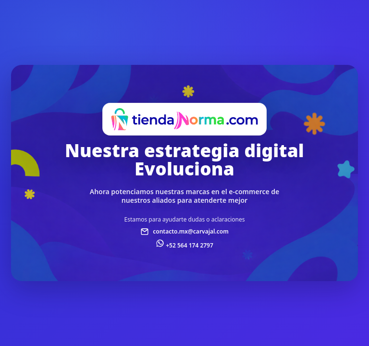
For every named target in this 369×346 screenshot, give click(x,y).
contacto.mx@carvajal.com (191, 231)
